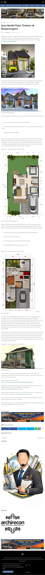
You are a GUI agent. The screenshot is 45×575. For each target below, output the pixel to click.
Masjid (37, 5)
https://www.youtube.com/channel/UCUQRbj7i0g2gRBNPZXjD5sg (17, 382)
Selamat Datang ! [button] (8, 571)
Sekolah (43, 5)
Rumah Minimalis (10, 22)
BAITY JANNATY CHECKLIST (14, 5)
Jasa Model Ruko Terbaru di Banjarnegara (32, 36)
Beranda (3, 22)
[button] (2, 2)
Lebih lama (40, 438)
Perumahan (26, 5)
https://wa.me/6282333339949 (8, 41)
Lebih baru (4, 438)
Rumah (32, 5)
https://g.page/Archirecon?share (24, 394)
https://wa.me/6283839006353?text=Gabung (12, 389)
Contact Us (27, 572)
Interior (3, 5)
